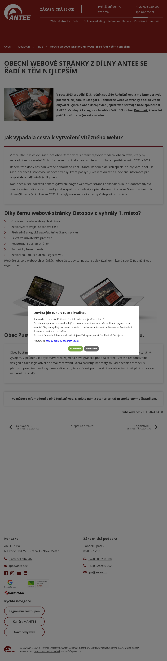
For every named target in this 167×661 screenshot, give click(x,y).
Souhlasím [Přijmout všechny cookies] (73, 348)
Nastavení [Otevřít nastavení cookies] (93, 348)
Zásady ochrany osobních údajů (62, 339)
